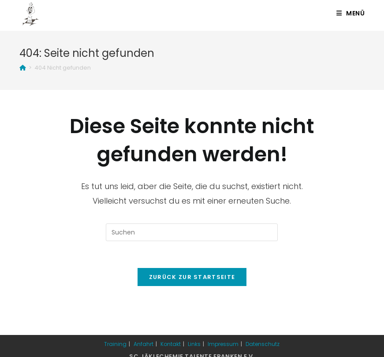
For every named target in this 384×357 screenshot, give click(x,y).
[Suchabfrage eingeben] (192, 232)
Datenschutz (263, 344)
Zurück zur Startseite (192, 277)
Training (115, 344)
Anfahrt (143, 344)
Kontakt (170, 344)
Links (194, 344)
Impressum (223, 344)
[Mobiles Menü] (350, 13)
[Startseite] (22, 67)
